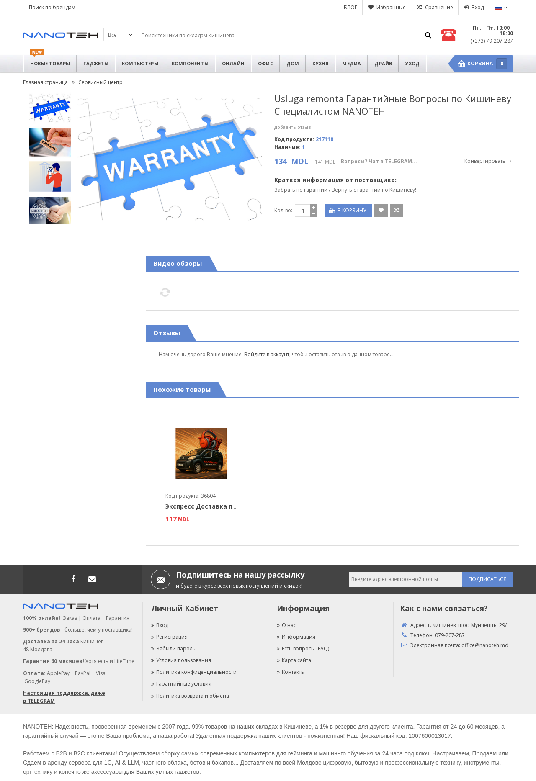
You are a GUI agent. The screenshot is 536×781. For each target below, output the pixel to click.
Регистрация (169, 636)
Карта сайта (294, 660)
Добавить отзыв (292, 127)
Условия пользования (181, 660)
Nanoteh (60, 35)
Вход (478, 7)
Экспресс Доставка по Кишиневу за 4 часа (233, 506)
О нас (286, 625)
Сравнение (439, 7)
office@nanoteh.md (484, 645)
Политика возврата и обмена (190, 695)
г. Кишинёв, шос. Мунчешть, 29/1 (469, 625)
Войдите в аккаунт (266, 354)
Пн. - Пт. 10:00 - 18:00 (493, 30)
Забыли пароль (173, 648)
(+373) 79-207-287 (491, 40)
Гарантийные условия (181, 683)
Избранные (391, 7)
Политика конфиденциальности (194, 672)
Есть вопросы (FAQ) (303, 648)
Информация (296, 636)
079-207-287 (450, 635)
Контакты (291, 672)
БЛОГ (350, 7)
